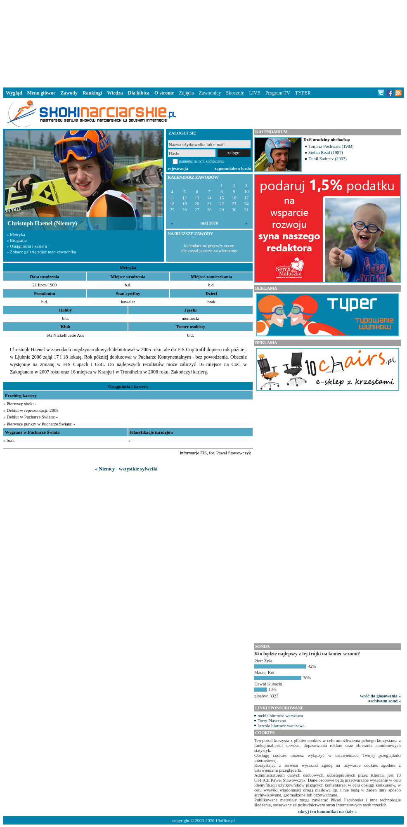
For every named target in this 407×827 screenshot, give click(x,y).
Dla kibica (138, 93)
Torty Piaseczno (272, 720)
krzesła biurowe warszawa (281, 725)
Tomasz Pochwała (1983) (331, 146)
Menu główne (41, 93)
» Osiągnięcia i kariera (27, 245)
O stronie (164, 93)
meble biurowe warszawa (280, 715)
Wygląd (14, 93)
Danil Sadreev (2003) (327, 158)
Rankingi (92, 93)
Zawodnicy (210, 93)
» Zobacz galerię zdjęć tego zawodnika (41, 251)
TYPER (303, 93)
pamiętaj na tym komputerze (202, 161)
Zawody (69, 93)
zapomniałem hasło (233, 168)
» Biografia (17, 240)
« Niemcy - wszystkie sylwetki (126, 469)
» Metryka (16, 234)
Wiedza (115, 93)
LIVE (254, 93)
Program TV (277, 93)
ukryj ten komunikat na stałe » (327, 811)
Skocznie (235, 93)
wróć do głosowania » (380, 695)
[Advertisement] (203, 43)
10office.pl (225, 820)
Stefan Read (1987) (325, 152)
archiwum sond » (384, 700)
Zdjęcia (186, 93)
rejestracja (178, 168)
